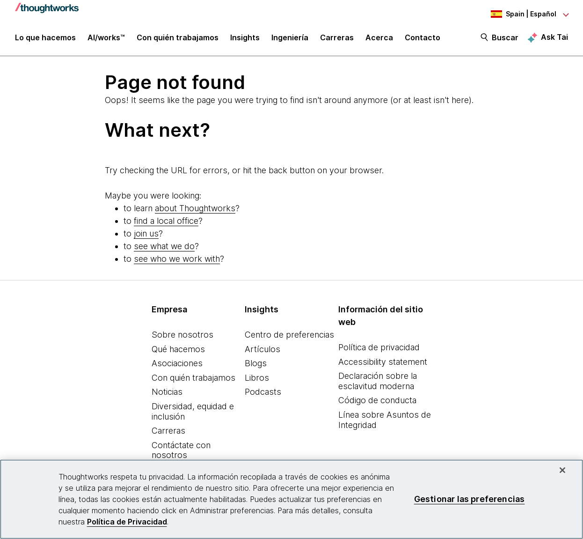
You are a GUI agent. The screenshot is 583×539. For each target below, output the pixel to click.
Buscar (505, 38)
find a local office (166, 221)
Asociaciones (177, 363)
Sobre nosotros (182, 335)
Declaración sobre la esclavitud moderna (377, 381)
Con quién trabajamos (193, 378)
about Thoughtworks (195, 208)
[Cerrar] (562, 470)
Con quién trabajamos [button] (178, 38)
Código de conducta (377, 400)
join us (146, 233)
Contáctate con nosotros (181, 450)
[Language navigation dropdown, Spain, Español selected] (516, 14)
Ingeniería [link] (289, 38)
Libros (257, 378)
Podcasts (263, 392)
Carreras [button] (337, 38)
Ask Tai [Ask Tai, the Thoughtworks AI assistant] (554, 38)
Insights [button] (245, 38)
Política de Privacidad (127, 521)
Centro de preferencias (289, 335)
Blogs (256, 363)
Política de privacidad (379, 347)
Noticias (167, 392)
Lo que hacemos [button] (45, 38)
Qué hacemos (178, 349)
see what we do (164, 246)
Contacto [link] (422, 38)
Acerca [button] (379, 38)
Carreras (168, 431)
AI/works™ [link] (106, 38)
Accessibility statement (382, 362)
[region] (291, 499)
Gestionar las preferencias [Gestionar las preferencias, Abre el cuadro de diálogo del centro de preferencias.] (469, 499)
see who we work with (177, 259)
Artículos (262, 349)
